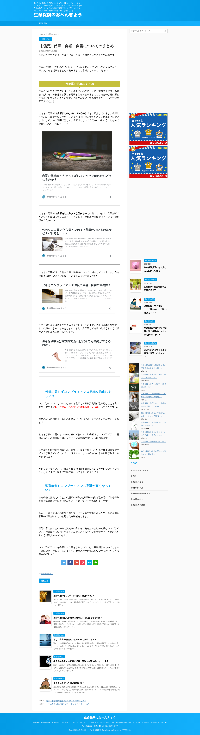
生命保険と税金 (137, 482)
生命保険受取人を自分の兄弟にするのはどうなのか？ (77, 618)
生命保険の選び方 (138, 505)
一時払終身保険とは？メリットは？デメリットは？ (68, 704)
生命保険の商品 (137, 488)
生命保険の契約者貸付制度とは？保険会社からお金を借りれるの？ (155, 331)
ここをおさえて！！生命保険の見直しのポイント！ (155, 353)
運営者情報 (43, 23)
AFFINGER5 (126, 730)
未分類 (133, 476)
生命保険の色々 (47, 574)
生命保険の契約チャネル (140, 493)
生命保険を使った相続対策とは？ (68, 683)
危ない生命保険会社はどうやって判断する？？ (74, 639)
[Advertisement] (148, 72)
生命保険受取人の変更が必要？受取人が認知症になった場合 (81, 661)
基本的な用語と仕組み (139, 470)
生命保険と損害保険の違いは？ (153, 442)
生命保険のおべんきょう (100, 717)
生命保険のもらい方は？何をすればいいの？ (73, 596)
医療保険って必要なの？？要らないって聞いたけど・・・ (155, 309)
